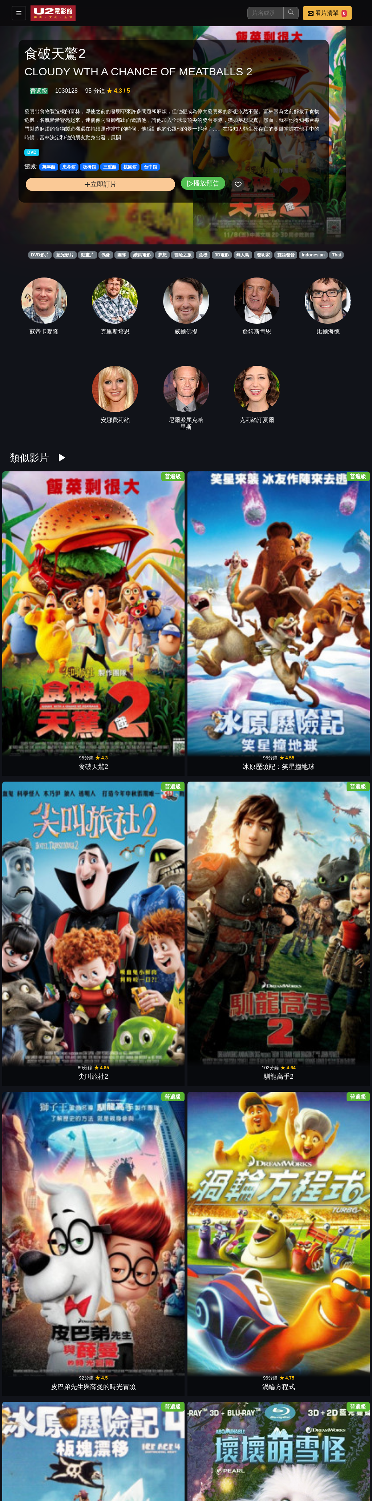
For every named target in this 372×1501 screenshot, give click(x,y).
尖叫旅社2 (156, 557)
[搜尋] (265, 13)
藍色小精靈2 (156, 983)
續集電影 (142, 255)
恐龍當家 (277, 770)
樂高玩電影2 (156, 1197)
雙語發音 (286, 255)
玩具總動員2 (216, 877)
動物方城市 (34, 1303)
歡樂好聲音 (216, 1410)
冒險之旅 (182, 255)
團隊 (121, 255)
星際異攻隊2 (337, 1303)
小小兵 (34, 877)
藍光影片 (65, 255)
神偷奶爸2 (216, 983)
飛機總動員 (34, 983)
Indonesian (313, 255)
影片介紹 (177, 1458)
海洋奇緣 (337, 663)
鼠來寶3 (95, 1090)
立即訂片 (65, 217)
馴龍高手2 (216, 557)
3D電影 (222, 255)
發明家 (263, 255)
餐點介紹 (213, 1458)
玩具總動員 (276, 877)
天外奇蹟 (34, 770)
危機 (203, 255)
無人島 (242, 255)
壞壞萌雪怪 (95, 663)
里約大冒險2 (337, 877)
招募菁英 (177, 1473)
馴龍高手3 (156, 663)
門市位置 (248, 1458)
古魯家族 (277, 983)
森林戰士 (337, 983)
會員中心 (248, 1473)
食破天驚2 (34, 557)
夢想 (162, 255)
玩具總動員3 (156, 770)
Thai (336, 255)
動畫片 (87, 255)
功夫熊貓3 (216, 770)
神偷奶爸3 (216, 663)
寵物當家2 (95, 1197)
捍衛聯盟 (337, 770)
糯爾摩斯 (95, 1303)
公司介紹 (213, 1473)
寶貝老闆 (156, 1410)
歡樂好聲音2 (277, 1090)
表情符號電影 (276, 1303)
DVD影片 (40, 255)
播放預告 (132, 216)
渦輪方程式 (337, 557)
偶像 (105, 255)
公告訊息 (284, 1458)
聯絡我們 (319, 1458)
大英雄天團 (156, 877)
